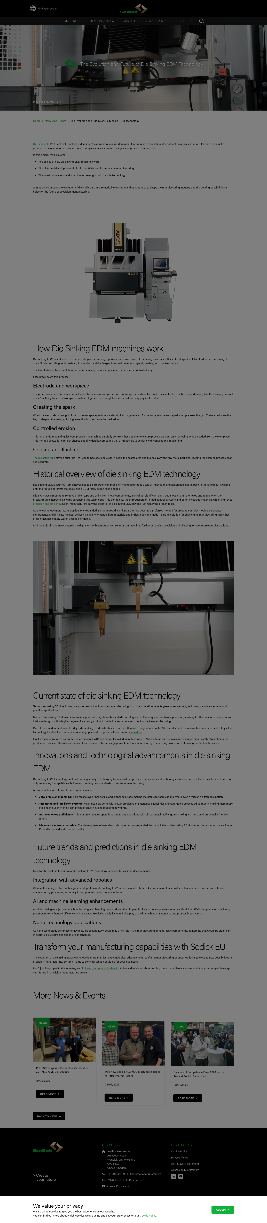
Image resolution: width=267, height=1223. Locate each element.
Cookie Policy (148, 1215)
